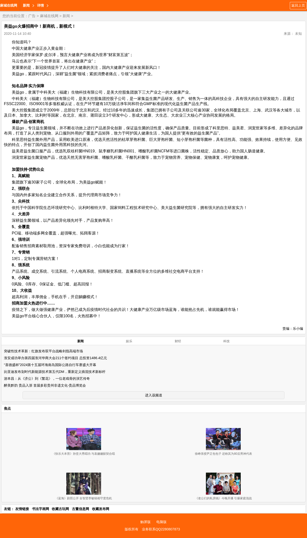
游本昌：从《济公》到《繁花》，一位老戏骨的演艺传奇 (47, 378)
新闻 (26, 5)
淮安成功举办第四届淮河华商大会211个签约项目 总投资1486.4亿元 (55, 358)
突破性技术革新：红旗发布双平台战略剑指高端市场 (43, 351)
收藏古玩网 (60, 509)
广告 (32, 16)
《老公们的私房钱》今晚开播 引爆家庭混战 (223, 498)
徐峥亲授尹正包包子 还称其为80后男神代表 (223, 453)
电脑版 (161, 522)
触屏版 (145, 522)
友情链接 (22, 509)
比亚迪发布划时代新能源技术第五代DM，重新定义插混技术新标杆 (55, 372)
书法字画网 (40, 509)
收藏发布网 (100, 509)
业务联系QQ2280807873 (161, 529)
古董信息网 (80, 509)
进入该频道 (153, 395)
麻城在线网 (8, 5)
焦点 (7, 408)
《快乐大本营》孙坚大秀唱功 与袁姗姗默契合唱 (83, 453)
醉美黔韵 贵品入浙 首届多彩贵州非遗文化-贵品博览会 (45, 385)
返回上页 (298, 5)
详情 (40, 5)
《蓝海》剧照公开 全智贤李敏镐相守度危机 (83, 498)
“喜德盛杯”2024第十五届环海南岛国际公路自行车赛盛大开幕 (50, 365)
